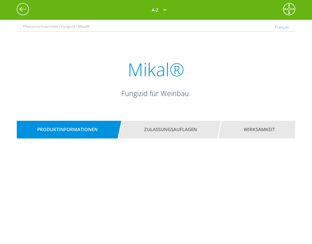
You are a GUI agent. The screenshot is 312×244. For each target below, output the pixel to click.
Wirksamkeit (259, 129)
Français (282, 27)
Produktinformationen (67, 129)
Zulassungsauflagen (170, 129)
